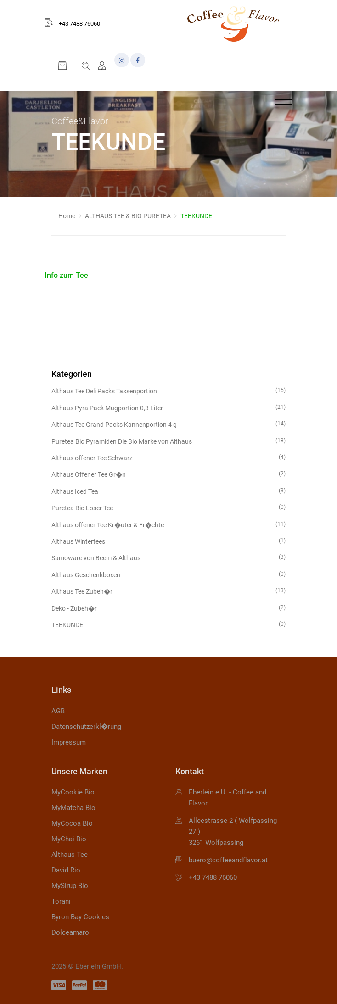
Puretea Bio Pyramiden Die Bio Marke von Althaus (168, 440)
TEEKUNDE (168, 624)
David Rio (65, 870)
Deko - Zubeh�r (168, 607)
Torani (61, 901)
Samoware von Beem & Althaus (168, 557)
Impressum (68, 742)
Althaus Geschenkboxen (168, 574)
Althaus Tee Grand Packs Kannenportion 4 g (168, 423)
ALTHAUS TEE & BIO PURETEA (128, 216)
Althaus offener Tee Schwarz (168, 457)
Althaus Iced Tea (168, 490)
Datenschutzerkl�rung (86, 727)
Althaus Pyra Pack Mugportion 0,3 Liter (168, 407)
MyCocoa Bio (72, 823)
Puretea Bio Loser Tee (168, 507)
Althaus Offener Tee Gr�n (168, 473)
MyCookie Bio (73, 792)
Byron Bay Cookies (80, 917)
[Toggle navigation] (281, 100)
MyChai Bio (68, 839)
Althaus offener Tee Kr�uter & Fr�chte (168, 524)
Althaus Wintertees (168, 540)
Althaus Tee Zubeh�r (168, 590)
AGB (58, 711)
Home (66, 216)
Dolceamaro (70, 932)
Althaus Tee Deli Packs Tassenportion (168, 390)
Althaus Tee (69, 854)
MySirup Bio (69, 886)
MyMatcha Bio (73, 808)
